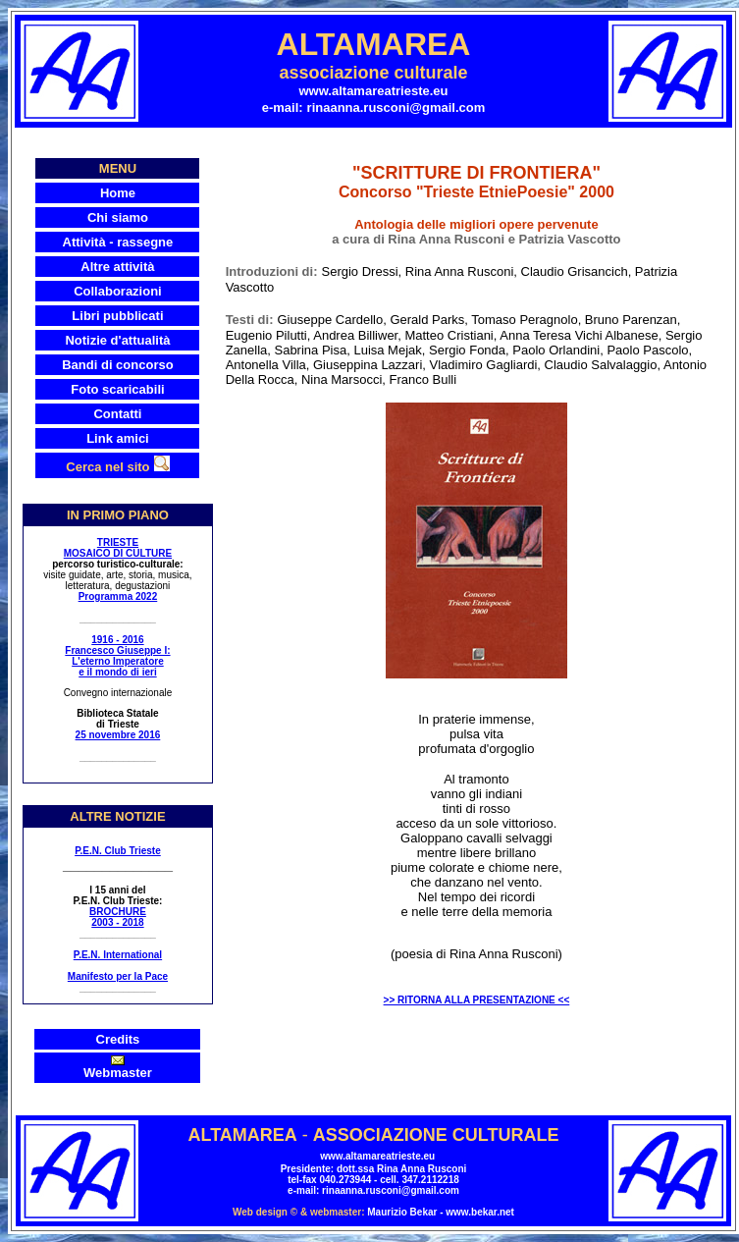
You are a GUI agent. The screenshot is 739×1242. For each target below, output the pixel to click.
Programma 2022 (118, 596)
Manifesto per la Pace (118, 976)
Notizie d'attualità (117, 340)
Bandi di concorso (117, 364)
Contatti (117, 413)
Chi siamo (117, 217)
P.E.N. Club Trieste (118, 850)
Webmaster (117, 1072)
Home (117, 193)
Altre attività (117, 266)
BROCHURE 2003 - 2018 (117, 917)
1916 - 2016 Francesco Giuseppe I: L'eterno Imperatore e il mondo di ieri (117, 655)
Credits (118, 1039)
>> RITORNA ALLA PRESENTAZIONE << (477, 1000)
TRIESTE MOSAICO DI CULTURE (118, 548)
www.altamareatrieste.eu (374, 90)
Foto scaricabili (117, 389)
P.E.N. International (118, 954)
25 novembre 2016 (118, 734)
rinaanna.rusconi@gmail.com (396, 107)
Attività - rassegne (118, 242)
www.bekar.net (480, 1212)
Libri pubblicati (117, 315)
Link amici (117, 438)
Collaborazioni (118, 291)
